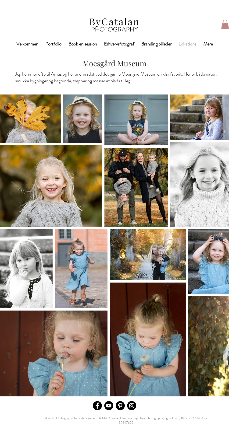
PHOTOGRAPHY (114, 29)
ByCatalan (114, 21)
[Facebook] (97, 405)
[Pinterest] (120, 405)
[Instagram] (131, 405)
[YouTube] (108, 405)
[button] (225, 24)
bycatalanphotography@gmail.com (156, 418)
